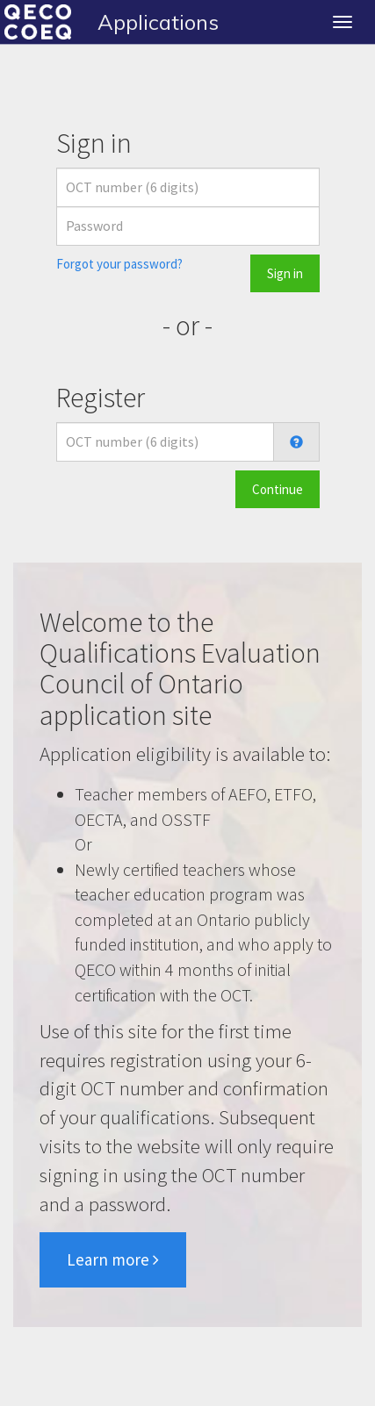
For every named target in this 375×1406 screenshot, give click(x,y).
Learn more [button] (113, 1259)
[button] (296, 442)
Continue (277, 489)
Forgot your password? (119, 263)
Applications (158, 22)
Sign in (285, 273)
